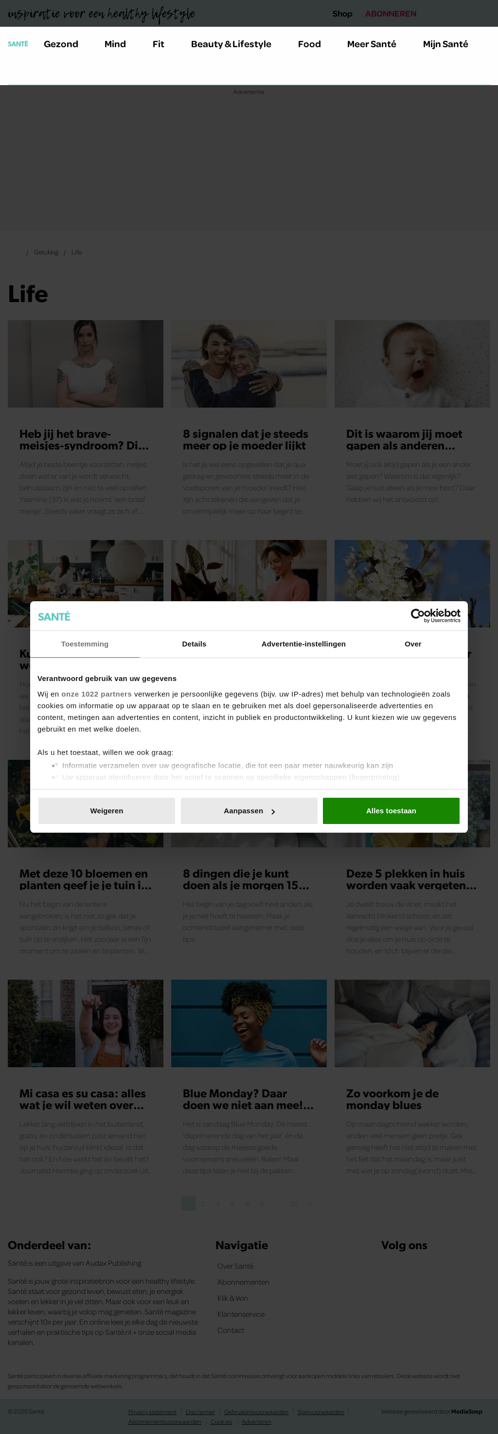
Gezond (66, 43)
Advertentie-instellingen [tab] (304, 644)
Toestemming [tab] (85, 644)
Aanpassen (249, 811)
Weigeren (106, 811)
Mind (121, 43)
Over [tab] (413, 644)
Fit (164, 43)
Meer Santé (377, 43)
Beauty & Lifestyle (237, 43)
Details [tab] (194, 644)
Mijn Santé (452, 43)
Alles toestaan (391, 811)
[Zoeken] (15, 72)
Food (315, 43)
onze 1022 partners (96, 694)
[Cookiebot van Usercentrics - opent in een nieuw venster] (418, 616)
